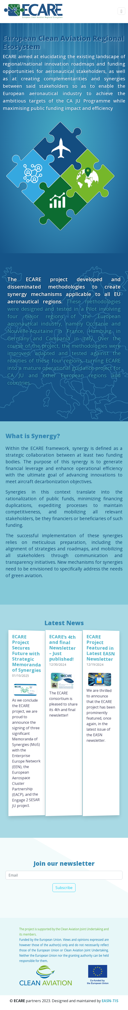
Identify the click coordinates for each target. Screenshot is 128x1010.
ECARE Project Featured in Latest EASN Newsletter (100, 647)
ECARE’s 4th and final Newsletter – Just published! (63, 647)
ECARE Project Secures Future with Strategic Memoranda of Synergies (27, 653)
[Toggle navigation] (121, 11)
